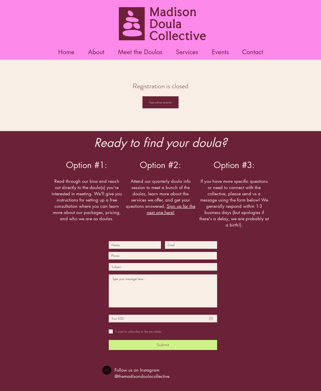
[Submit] (163, 345)
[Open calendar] (211, 318)
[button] (140, 52)
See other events (160, 102)
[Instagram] (107, 370)
